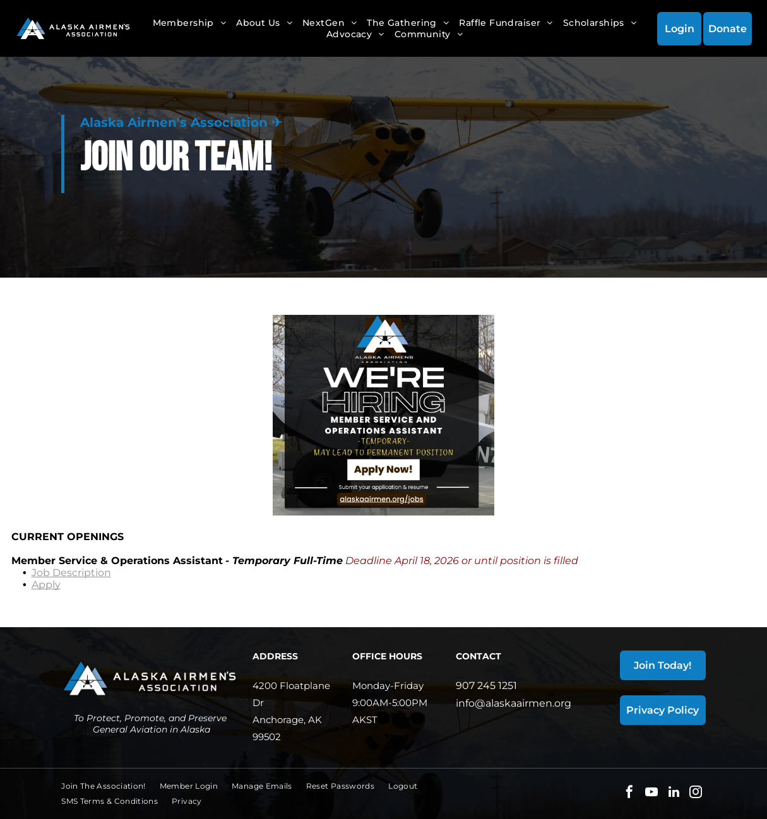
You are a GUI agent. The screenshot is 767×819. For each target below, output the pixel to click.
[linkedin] (673, 793)
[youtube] (651, 793)
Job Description (71, 573)
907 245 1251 (486, 686)
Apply (46, 585)
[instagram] (695, 793)
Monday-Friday (388, 686)
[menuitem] (190, 22)
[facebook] (629, 793)
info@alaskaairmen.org (513, 703)
